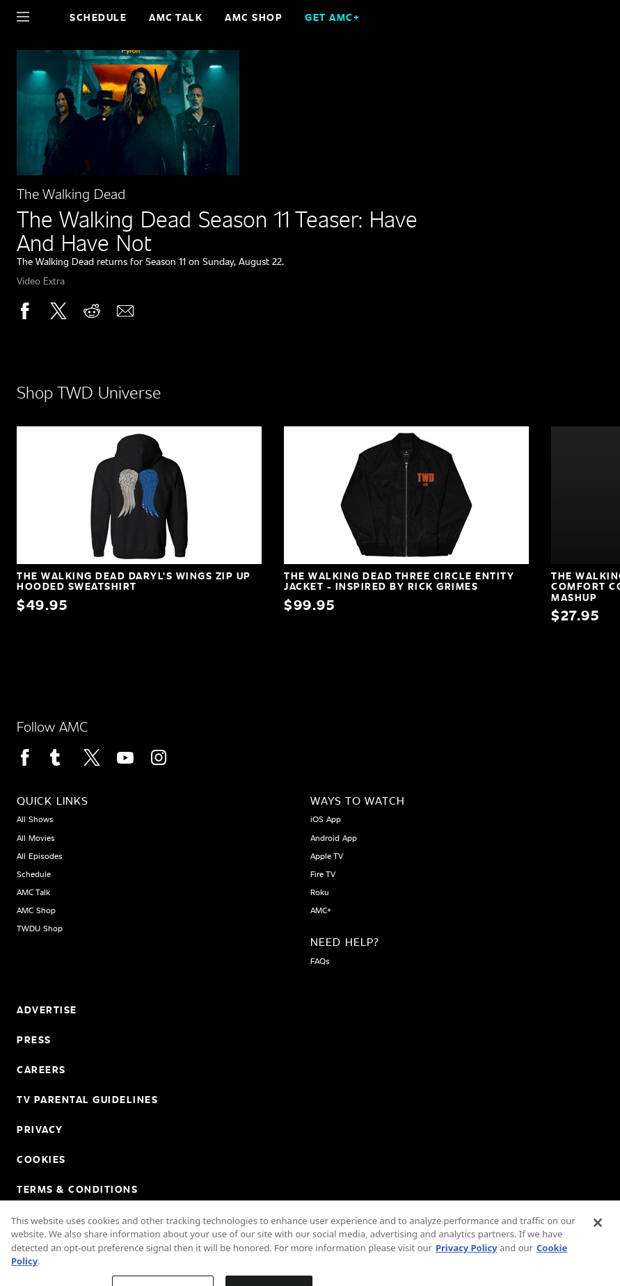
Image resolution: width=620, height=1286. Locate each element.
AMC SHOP (254, 17)
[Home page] (310, 686)
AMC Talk (175, 17)
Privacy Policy (467, 1262)
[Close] (597, 1237)
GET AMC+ (332, 17)
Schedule (98, 17)
